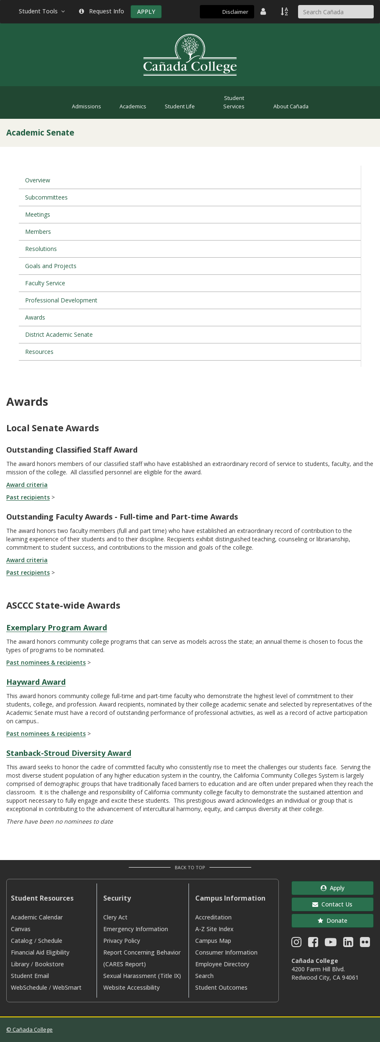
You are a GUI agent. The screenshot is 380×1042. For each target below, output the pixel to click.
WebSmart (67, 987)
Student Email (30, 976)
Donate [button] (332, 920)
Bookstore (49, 964)
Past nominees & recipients (46, 662)
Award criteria (27, 485)
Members (38, 232)
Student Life (180, 106)
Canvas (21, 929)
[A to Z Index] (285, 11)
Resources (39, 352)
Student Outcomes (221, 987)
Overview (37, 180)
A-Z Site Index (214, 929)
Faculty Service (45, 283)
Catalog (22, 941)
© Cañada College (29, 1029)
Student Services (234, 102)
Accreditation (213, 917)
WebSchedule (29, 987)
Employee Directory (222, 964)
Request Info (101, 11)
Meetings (37, 214)
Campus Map (213, 941)
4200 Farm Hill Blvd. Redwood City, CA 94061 (325, 973)
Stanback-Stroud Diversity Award (68, 753)
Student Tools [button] (42, 11)
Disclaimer (235, 11)
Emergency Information (135, 929)
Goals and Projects (51, 266)
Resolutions (41, 249)
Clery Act (115, 917)
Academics (133, 106)
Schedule (50, 941)
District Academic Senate (59, 334)
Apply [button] (332, 888)
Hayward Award (36, 682)
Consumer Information (226, 952)
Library (20, 964)
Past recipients (28, 497)
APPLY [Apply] (146, 11)
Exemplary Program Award (56, 627)
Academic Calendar (37, 917)
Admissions (86, 106)
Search (204, 976)
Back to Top (190, 867)
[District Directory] (264, 11)
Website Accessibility (131, 987)
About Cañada (291, 106)
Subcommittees (46, 197)
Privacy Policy (121, 941)
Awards (35, 317)
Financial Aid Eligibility (40, 952)
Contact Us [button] (332, 904)
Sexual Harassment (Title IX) (142, 976)
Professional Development (61, 300)
